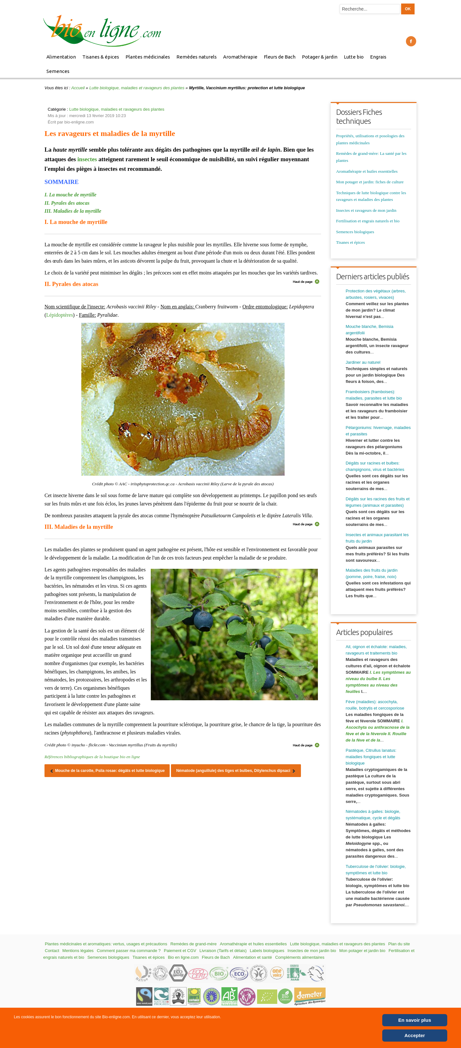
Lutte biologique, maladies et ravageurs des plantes (136, 87)
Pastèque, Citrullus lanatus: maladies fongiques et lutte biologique (371, 757)
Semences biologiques (355, 231)
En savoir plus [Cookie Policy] (414, 1020)
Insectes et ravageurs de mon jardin (366, 210)
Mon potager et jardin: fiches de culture (370, 181)
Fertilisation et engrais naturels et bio (368, 220)
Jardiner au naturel (363, 362)
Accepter (414, 1035)
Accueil (78, 87)
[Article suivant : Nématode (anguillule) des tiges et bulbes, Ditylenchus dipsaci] (236, 770)
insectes (87, 159)
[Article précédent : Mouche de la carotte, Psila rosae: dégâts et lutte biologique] (107, 770)
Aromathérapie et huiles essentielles (367, 171)
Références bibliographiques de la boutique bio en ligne (92, 756)
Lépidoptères (59, 315)
